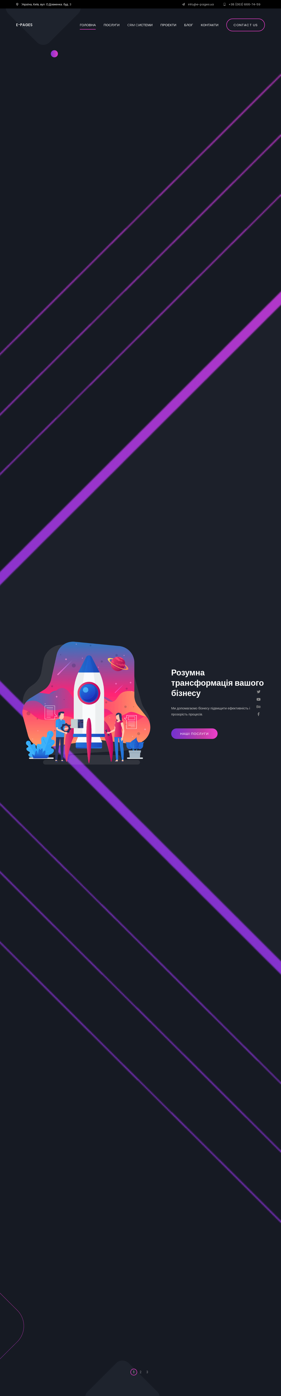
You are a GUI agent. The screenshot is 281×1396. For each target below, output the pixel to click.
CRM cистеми (140, 25)
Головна (88, 25)
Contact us (245, 25)
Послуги (111, 25)
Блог (188, 25)
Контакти (209, 25)
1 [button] (133, 1372)
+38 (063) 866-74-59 (244, 4)
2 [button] (140, 1372)
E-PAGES (24, 25)
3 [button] (147, 1372)
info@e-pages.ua (201, 4)
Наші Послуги (194, 733)
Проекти (168, 25)
